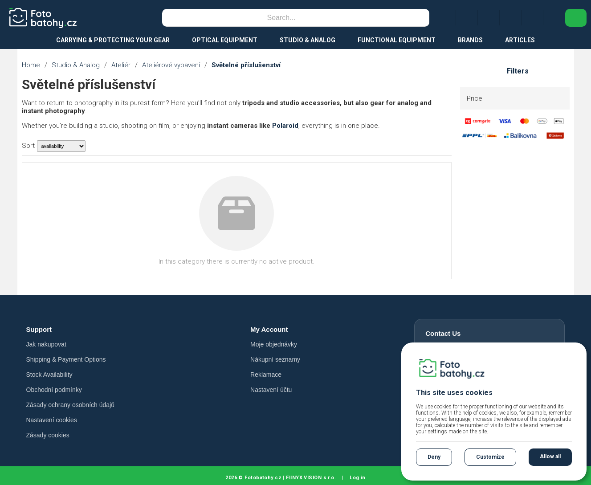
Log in (358, 478)
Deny (434, 457)
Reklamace (265, 374)
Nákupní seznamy (275, 359)
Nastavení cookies (51, 420)
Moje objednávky (273, 344)
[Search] (281, 18)
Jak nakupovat (46, 344)
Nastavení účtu (271, 389)
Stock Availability (49, 374)
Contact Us (443, 333)
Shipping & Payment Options (66, 359)
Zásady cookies (47, 435)
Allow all (550, 456)
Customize (490, 457)
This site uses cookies (454, 392)
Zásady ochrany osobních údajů (70, 404)
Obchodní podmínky (54, 389)
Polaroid (285, 126)
